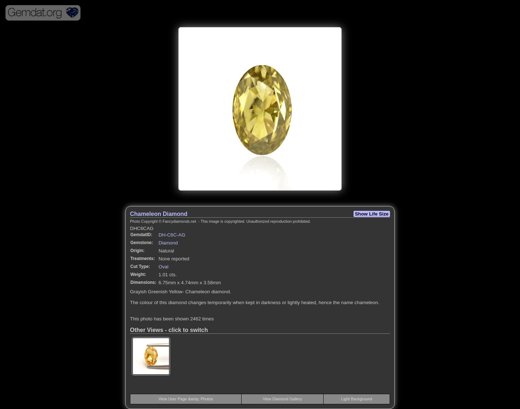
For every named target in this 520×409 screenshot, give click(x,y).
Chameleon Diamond (158, 214)
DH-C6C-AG (172, 235)
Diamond (168, 243)
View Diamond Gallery (282, 399)
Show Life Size (372, 214)
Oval (163, 266)
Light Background (356, 399)
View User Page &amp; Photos (186, 399)
